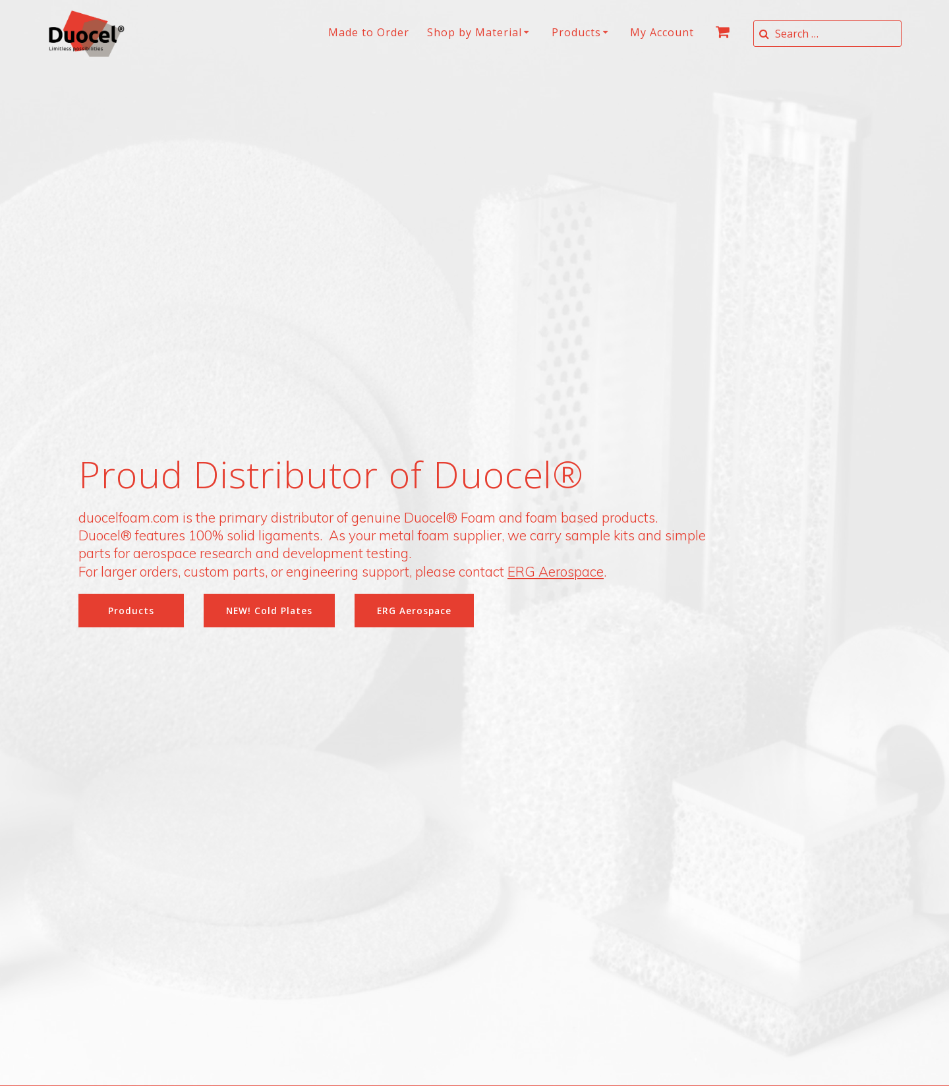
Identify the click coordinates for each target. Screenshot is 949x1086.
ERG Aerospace (555, 571)
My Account (662, 32)
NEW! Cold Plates (269, 610)
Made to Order (368, 32)
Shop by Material (474, 32)
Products (576, 32)
